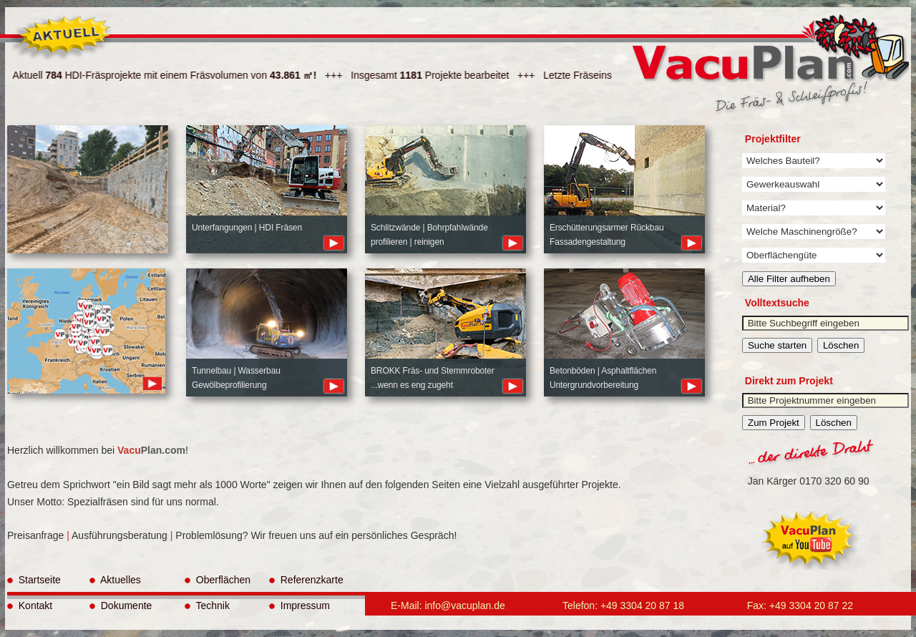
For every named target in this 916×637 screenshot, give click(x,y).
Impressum (299, 605)
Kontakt (29, 605)
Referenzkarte (306, 579)
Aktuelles (115, 579)
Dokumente (120, 605)
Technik (207, 605)
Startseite (34, 579)
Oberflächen (217, 579)
